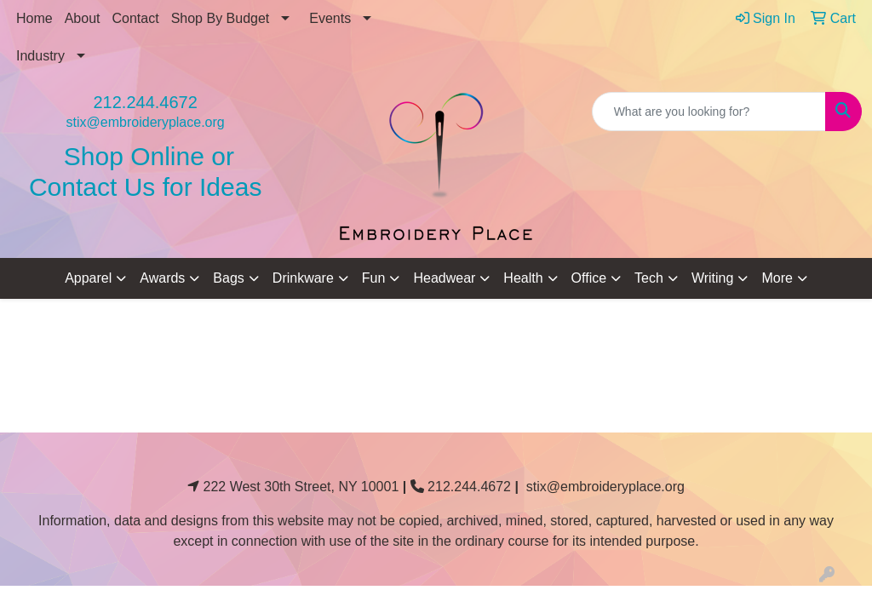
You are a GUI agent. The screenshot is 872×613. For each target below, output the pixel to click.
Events (330, 18)
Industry (40, 56)
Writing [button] (712, 278)
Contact (135, 18)
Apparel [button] (88, 278)
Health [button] (522, 278)
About (82, 18)
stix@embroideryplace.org (145, 122)
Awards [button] (162, 278)
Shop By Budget (220, 18)
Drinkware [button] (303, 278)
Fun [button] (374, 278)
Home (34, 18)
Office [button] (589, 278)
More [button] (776, 278)
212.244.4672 (145, 102)
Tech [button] (648, 278)
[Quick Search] (709, 111)
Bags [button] (228, 278)
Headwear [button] (444, 278)
